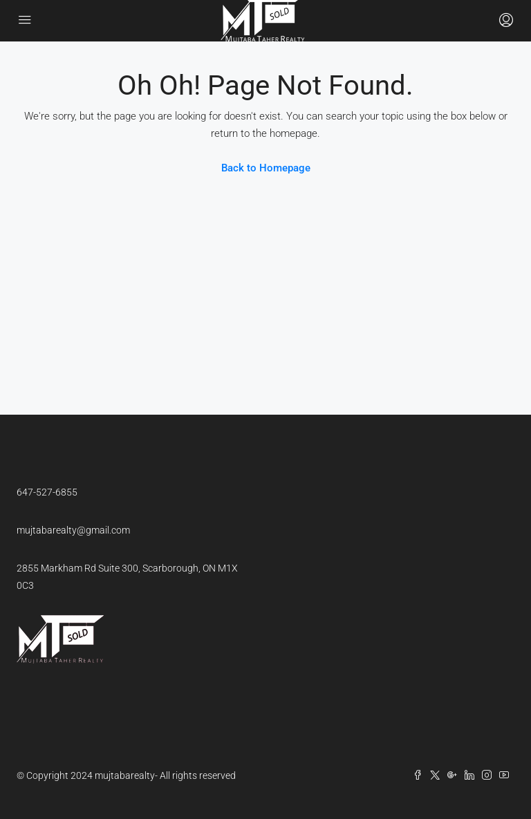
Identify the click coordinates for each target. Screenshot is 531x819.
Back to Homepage (265, 168)
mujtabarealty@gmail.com (73, 530)
